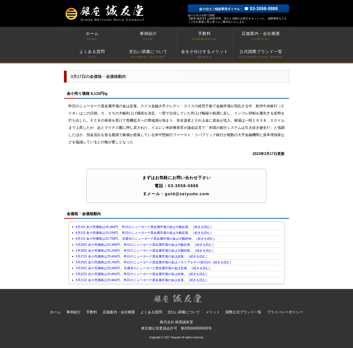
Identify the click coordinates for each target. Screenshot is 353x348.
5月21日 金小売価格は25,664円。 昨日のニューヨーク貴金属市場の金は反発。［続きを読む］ (142, 280)
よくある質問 (92, 54)
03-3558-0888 (183, 186)
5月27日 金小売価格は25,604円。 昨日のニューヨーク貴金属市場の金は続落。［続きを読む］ (142, 256)
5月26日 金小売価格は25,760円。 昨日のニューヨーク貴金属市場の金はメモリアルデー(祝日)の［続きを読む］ (154, 262)
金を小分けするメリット (204, 54)
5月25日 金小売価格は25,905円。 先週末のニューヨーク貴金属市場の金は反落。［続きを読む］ (144, 268)
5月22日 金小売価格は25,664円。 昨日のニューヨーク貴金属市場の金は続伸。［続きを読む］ (142, 274)
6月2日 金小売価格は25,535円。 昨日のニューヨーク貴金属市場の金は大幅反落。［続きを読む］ (144, 232)
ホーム (92, 36)
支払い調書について (148, 54)
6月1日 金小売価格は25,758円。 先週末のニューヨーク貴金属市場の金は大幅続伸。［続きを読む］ (146, 238)
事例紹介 (148, 36)
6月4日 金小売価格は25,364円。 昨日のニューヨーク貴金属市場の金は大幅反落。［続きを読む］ (144, 227)
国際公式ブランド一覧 (243, 312)
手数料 (204, 36)
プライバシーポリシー (285, 312)
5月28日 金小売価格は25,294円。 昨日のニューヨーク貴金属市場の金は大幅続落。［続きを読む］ (145, 250)
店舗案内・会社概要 (261, 36)
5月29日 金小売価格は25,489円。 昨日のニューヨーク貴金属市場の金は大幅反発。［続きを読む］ (145, 244)
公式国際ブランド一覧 (261, 54)
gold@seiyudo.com (187, 194)
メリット (213, 312)
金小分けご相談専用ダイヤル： (238, 9)
